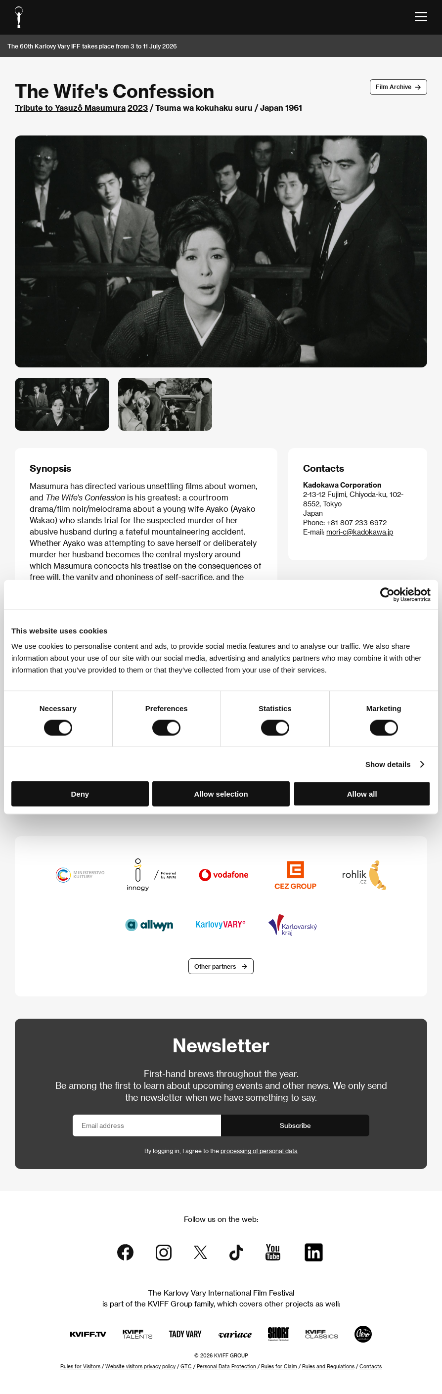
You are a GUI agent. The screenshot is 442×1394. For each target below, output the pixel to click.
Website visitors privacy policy (140, 1366)
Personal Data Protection (226, 1366)
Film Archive (393, 86)
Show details (388, 764)
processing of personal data (259, 1150)
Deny (80, 794)
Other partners (215, 966)
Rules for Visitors (80, 1366)
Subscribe (295, 1125)
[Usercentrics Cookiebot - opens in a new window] (387, 594)
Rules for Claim (279, 1366)
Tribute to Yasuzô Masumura (70, 107)
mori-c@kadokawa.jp (359, 532)
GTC (186, 1366)
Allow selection (221, 794)
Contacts (370, 1366)
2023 (138, 107)
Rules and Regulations (328, 1366)
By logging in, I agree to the (221, 1150)
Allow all (362, 794)
